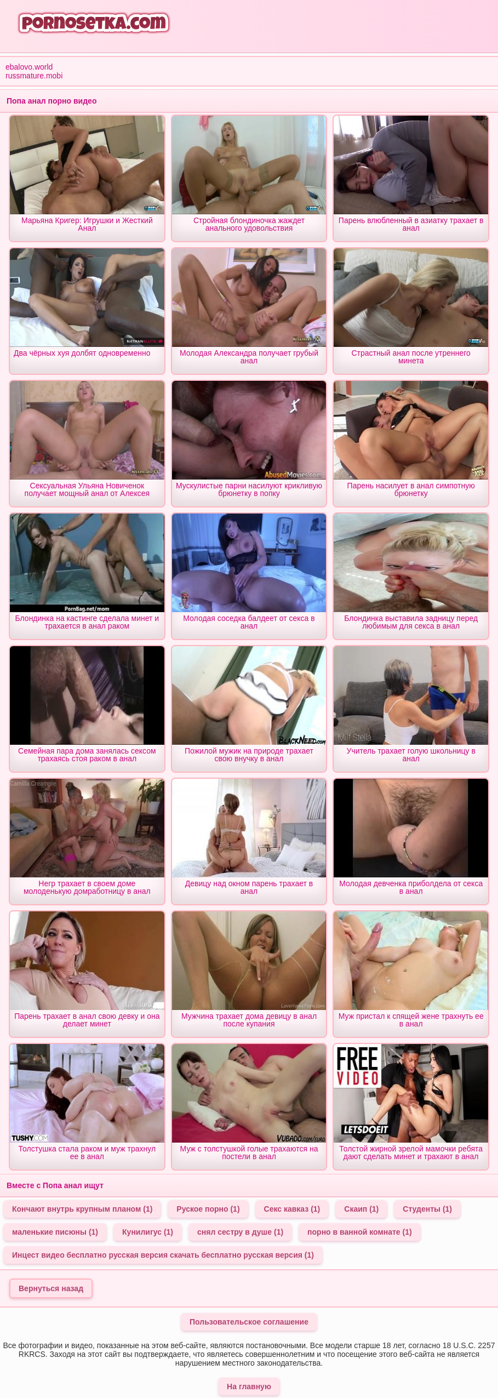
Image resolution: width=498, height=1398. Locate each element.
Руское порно (207, 1209)
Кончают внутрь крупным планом (82, 1209)
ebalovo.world (29, 66)
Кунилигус (147, 1232)
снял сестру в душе (240, 1232)
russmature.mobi (33, 75)
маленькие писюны (55, 1232)
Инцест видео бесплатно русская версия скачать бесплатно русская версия (163, 1255)
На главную (249, 1386)
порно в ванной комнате (359, 1232)
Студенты (427, 1209)
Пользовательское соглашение (249, 1321)
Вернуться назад (51, 1288)
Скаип (361, 1209)
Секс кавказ (292, 1209)
